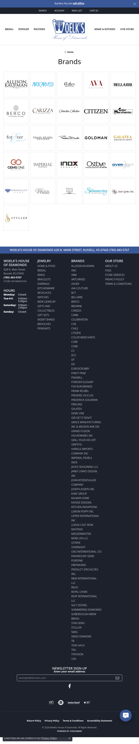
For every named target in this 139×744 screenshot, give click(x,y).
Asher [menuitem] (75, 283)
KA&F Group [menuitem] (79, 493)
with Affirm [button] (78, 3)
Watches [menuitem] (43, 297)
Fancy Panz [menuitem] (78, 373)
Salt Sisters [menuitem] (79, 605)
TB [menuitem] (72, 641)
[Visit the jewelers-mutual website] (74, 702)
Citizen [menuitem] (76, 333)
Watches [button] (39, 29)
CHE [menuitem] (73, 324)
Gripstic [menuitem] (76, 444)
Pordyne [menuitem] (77, 560)
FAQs (108, 270)
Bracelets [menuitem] (44, 279)
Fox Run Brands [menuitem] (81, 386)
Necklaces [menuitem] (44, 292)
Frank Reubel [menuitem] (80, 391)
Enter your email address (69, 671)
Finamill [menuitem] (77, 377)
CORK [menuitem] (74, 346)
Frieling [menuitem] (76, 404)
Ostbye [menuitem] (75, 542)
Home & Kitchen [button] (104, 29)
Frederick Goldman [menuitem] (84, 400)
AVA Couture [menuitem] (79, 288)
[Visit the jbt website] (87, 702)
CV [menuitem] (72, 350)
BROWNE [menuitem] (76, 306)
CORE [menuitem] (74, 342)
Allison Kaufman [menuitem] (82, 266)
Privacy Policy (114, 279)
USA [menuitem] (73, 658)
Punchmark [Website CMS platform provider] (76, 731)
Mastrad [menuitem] (77, 529)
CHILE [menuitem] (74, 328)
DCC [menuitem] (73, 355)
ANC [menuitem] (73, 270)
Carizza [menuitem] (76, 310)
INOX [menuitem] (74, 462)
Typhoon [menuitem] (77, 654)
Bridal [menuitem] (42, 270)
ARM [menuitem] (74, 275)
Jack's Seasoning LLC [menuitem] (84, 467)
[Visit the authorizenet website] (61, 702)
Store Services (115, 275)
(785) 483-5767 (119, 250)
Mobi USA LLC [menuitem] (79, 538)
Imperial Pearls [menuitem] (81, 458)
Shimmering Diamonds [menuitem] (86, 609)
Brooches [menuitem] (44, 324)
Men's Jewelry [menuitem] (47, 301)
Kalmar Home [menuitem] (80, 498)
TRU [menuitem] (73, 650)
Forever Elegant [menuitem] (82, 382)
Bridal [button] (9, 29)
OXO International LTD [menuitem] (86, 551)
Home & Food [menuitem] (46, 266)
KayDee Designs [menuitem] (81, 502)
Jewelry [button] (23, 29)
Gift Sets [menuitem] (43, 315)
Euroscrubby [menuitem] (80, 368)
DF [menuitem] (73, 359)
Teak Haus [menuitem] (78, 645)
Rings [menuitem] (41, 275)
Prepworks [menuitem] (78, 565)
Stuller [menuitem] (76, 627)
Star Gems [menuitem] (78, 623)
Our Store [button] (127, 29)
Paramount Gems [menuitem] (82, 556)
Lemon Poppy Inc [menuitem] (82, 511)
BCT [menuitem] (73, 292)
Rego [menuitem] (74, 587)
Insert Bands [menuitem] (46, 319)
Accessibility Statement (99, 720)
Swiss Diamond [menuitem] (81, 636)
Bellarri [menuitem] (76, 297)
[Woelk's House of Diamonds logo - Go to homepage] (69, 30)
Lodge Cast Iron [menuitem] (82, 525)
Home (70, 52)
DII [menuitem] (73, 364)
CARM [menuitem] (74, 315)
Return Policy (34, 720)
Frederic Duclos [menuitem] (82, 395)
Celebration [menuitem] (79, 319)
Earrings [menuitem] (43, 283)
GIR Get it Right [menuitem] (81, 417)
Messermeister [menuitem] (81, 533)
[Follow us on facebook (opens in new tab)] (69, 686)
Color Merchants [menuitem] (83, 337)
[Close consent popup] (69, 738)
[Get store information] (15, 281)
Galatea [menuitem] (76, 408)
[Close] (134, 4)
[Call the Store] (12, 277)
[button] (44, 10)
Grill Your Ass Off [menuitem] (83, 440)
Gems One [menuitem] (77, 413)
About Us (111, 266)
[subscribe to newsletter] (117, 678)
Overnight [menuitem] (78, 547)
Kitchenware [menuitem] (46, 288)
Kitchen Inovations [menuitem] (84, 507)
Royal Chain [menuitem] (79, 591)
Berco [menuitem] (75, 301)
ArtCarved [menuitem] (78, 279)
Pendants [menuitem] (44, 328)
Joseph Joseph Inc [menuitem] (83, 489)
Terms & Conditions (118, 283)
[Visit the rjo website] (51, 702)
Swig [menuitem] (74, 632)
